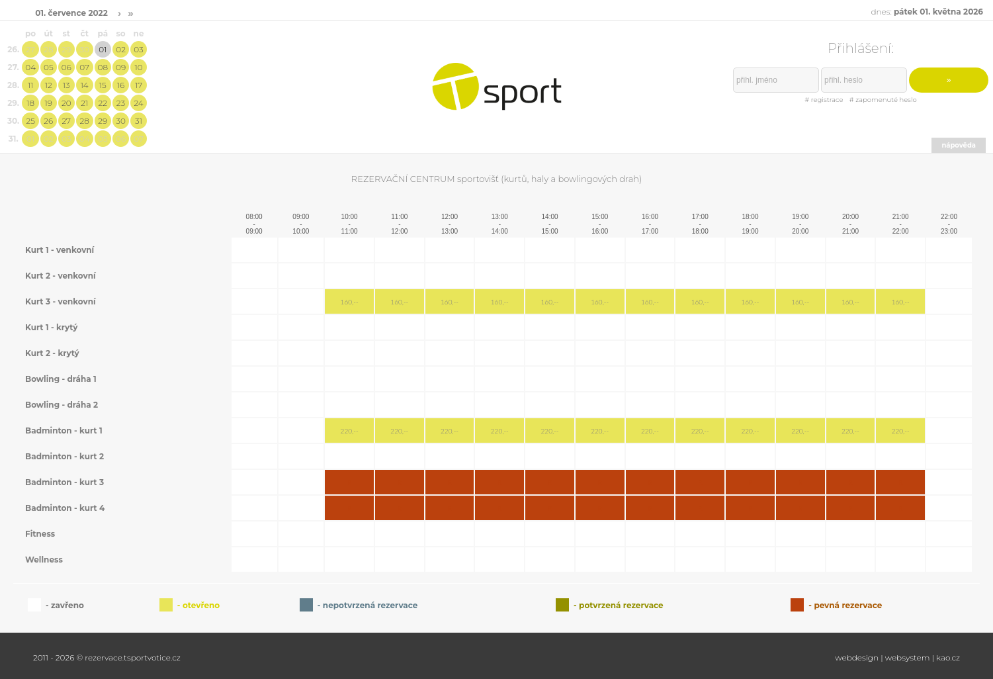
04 (30, 67)
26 (48, 121)
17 (138, 85)
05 (49, 67)
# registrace (823, 99)
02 (121, 49)
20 (66, 103)
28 (48, 49)
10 (138, 67)
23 (120, 103)
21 (84, 103)
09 (121, 67)
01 (103, 49)
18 (30, 103)
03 (138, 49)
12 (48, 85)
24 (138, 103)
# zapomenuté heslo (883, 99)
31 (138, 121)
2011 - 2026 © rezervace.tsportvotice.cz (107, 657)
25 (30, 121)
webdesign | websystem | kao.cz (897, 657)
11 (30, 85)
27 (30, 49)
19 (48, 103)
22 (103, 103)
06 (66, 67)
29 (66, 49)
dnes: (927, 12)
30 (84, 49)
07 (84, 67)
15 (103, 85)
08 (103, 67)
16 (120, 85)
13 (66, 85)
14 (85, 85)
